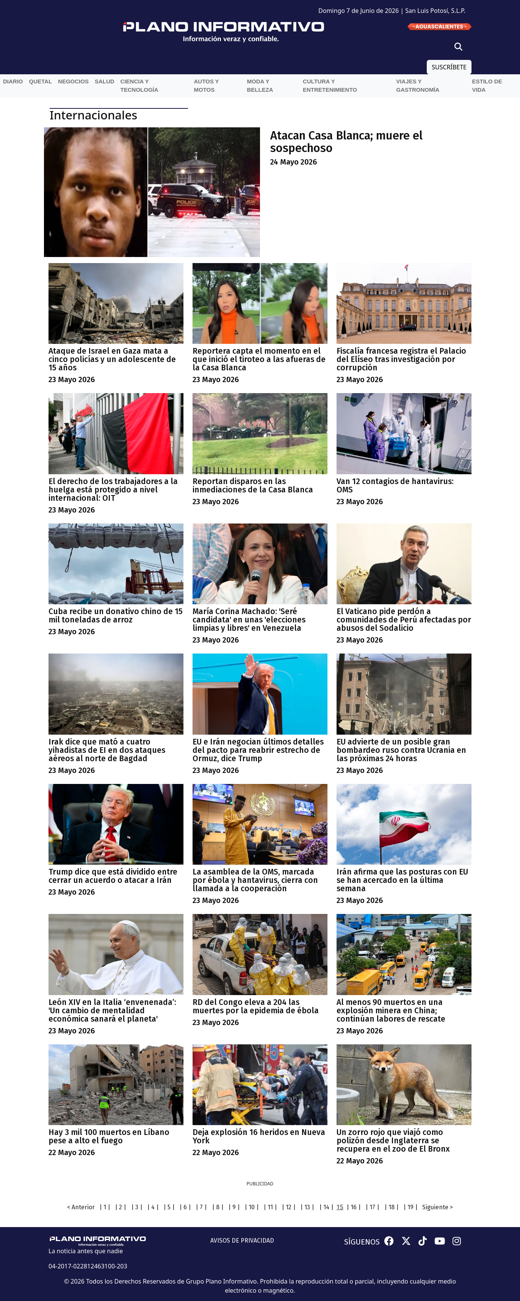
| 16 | (353, 1207)
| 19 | (410, 1207)
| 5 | (169, 1207)
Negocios (73, 81)
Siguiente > (437, 1207)
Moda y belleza (260, 85)
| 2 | (120, 1207)
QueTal (40, 81)
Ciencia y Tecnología (139, 85)
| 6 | (185, 1207)
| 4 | (153, 1207)
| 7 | (201, 1207)
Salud (104, 81)
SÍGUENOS (362, 1242)
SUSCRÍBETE (449, 67)
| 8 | (218, 1207)
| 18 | (391, 1207)
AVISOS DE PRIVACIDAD (242, 1240)
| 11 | (270, 1207)
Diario (13, 81)
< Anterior (81, 1207)
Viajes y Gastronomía (417, 85)
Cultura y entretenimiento (330, 85)
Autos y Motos (206, 85)
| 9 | (234, 1207)
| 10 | (251, 1207)
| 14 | (326, 1207)
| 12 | (289, 1207)
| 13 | (307, 1207)
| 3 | (137, 1207)
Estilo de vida (487, 85)
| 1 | (104, 1207)
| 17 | (372, 1207)
